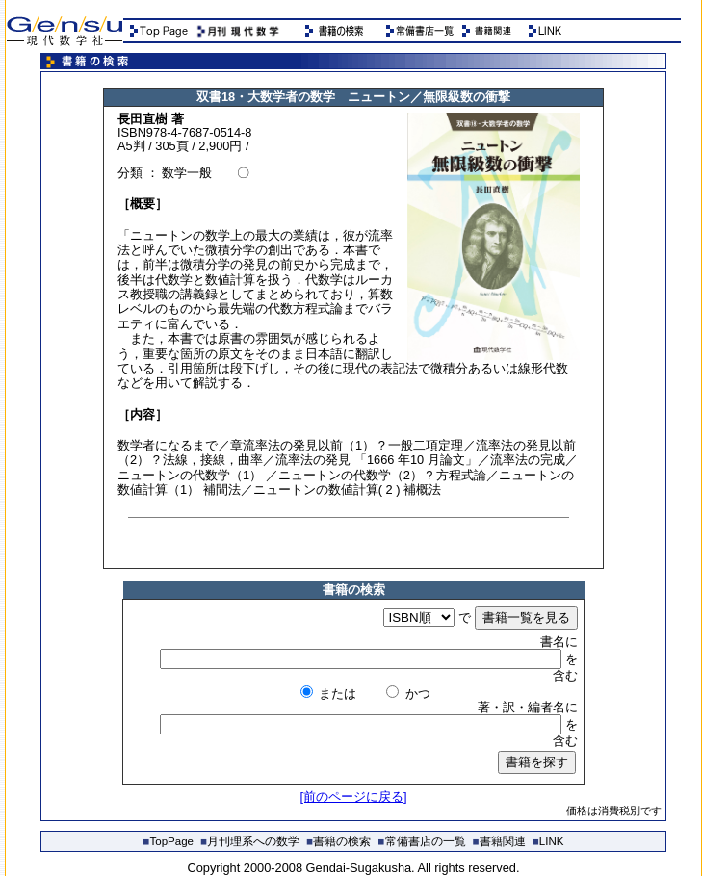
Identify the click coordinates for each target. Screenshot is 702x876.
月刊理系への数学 (249, 841)
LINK (548, 841)
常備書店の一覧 (422, 841)
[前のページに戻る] (352, 796)
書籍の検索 (338, 841)
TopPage (168, 841)
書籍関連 (499, 841)
